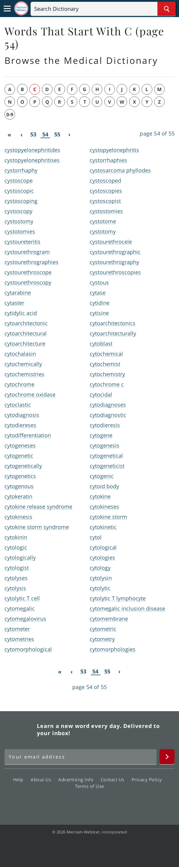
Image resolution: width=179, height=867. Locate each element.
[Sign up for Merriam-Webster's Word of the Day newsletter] (80, 756)
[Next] (69, 134)
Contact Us (114, 779)
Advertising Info (77, 779)
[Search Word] (166, 9)
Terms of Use (89, 786)
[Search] (103, 9)
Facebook (57, 803)
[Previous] (21, 134)
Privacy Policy (149, 779)
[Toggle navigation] (7, 8)
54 (45, 134)
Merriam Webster (20, 729)
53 (33, 134)
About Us (42, 779)
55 (57, 134)
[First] (9, 134)
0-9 (9, 114)
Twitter (79, 803)
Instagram (122, 803)
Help (20, 779)
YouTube (100, 803)
